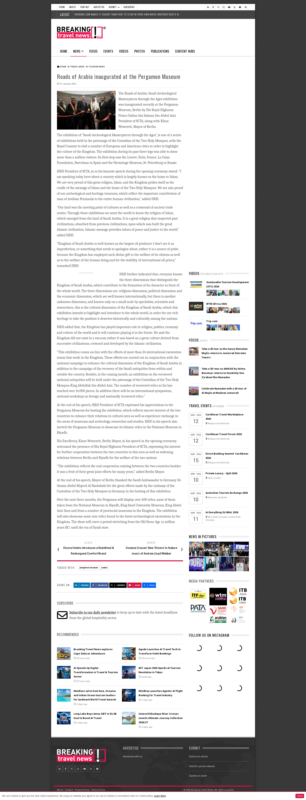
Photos (139, 51)
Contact (85, 7)
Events (108, 51)
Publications (160, 51)
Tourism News (96, 66)
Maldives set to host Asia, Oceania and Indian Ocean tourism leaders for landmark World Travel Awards (95, 695)
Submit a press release (202, 765)
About (72, 7)
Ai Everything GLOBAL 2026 (221, 512)
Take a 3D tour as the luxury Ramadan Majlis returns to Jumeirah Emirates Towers (225, 353)
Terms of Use (98, 789)
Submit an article (198, 756)
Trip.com (212, 321)
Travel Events (200, 405)
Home (62, 7)
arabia (104, 567)
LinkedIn (82, 584)
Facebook (99, 584)
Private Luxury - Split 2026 (221, 473)
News (78, 52)
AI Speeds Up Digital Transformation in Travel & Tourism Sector (96, 672)
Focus (93, 51)
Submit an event (198, 775)
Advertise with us (132, 756)
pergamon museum (89, 567)
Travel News (77, 66)
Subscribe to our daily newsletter (92, 612)
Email (134, 584)
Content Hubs (185, 51)
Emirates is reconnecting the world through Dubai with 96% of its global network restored (223, 253)
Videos (123, 51)
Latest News (204, 147)
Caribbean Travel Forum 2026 (223, 434)
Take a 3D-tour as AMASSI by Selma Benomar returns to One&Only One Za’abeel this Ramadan (223, 373)
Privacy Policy (82, 789)
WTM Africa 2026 (216, 303)
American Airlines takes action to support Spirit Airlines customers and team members (225, 207)
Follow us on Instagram (209, 635)
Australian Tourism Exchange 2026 (226, 492)
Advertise (99, 7)
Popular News (234, 147)
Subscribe (129, 7)
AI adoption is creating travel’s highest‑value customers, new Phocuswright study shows (220, 230)
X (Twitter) (118, 584)
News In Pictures (203, 536)
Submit (114, 7)
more (149, 584)
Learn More (160, 796)
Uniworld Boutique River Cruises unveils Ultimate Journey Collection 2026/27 (161, 718)
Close (300, 796)
